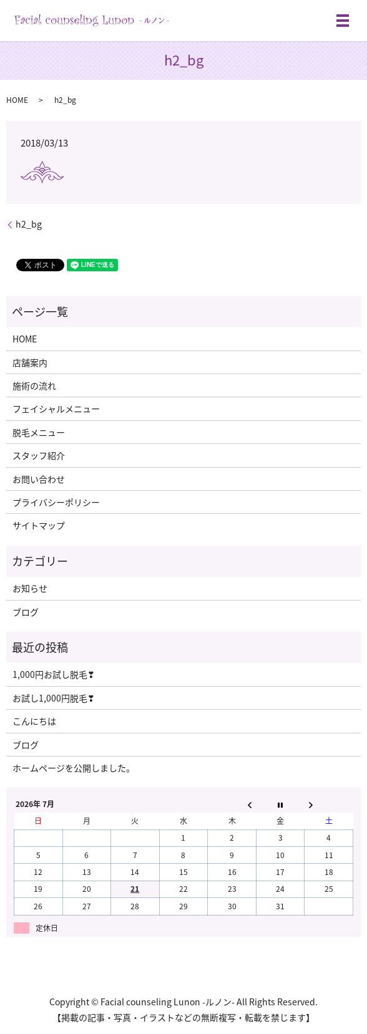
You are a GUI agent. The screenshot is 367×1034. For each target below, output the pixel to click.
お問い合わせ (38, 479)
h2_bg (29, 224)
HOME (17, 99)
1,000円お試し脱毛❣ (53, 674)
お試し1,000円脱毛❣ (53, 698)
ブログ (25, 612)
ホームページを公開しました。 (73, 767)
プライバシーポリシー (56, 502)
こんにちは (34, 721)
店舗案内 (29, 362)
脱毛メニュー (38, 432)
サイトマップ (38, 525)
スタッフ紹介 (38, 455)
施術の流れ (34, 385)
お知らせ (29, 588)
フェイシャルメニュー (56, 408)
